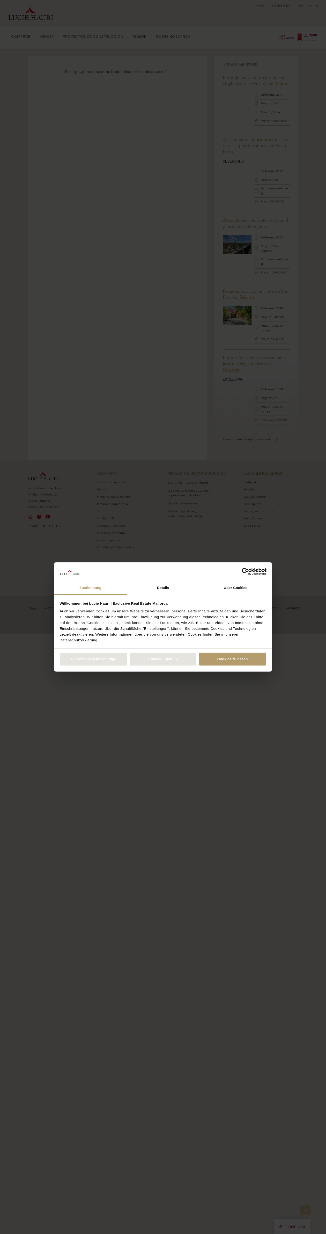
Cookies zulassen (232, 659)
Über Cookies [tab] (235, 588)
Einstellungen (163, 659)
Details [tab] (163, 588)
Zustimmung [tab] (91, 588)
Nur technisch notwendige (93, 659)
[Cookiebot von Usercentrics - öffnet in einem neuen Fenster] (245, 571)
